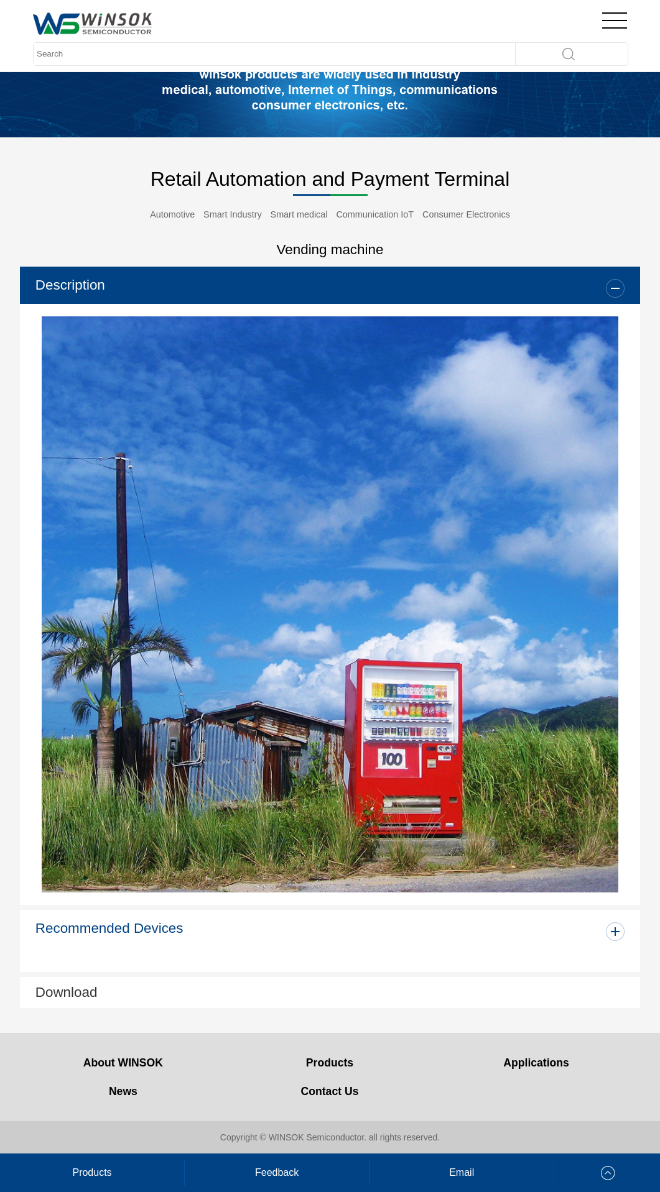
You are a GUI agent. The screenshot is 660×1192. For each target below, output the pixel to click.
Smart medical (299, 214)
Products (329, 1063)
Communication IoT (375, 214)
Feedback (277, 1172)
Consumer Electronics (466, 214)
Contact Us (330, 1091)
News (123, 1091)
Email (461, 1172)
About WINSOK (123, 1063)
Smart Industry (232, 214)
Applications (536, 1063)
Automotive (172, 214)
